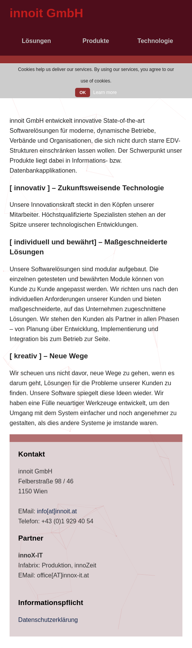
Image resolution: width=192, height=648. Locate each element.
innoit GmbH (46, 13)
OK (82, 92)
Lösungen (36, 41)
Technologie (155, 41)
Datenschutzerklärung (48, 620)
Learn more (105, 92)
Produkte (95, 41)
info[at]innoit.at (57, 511)
